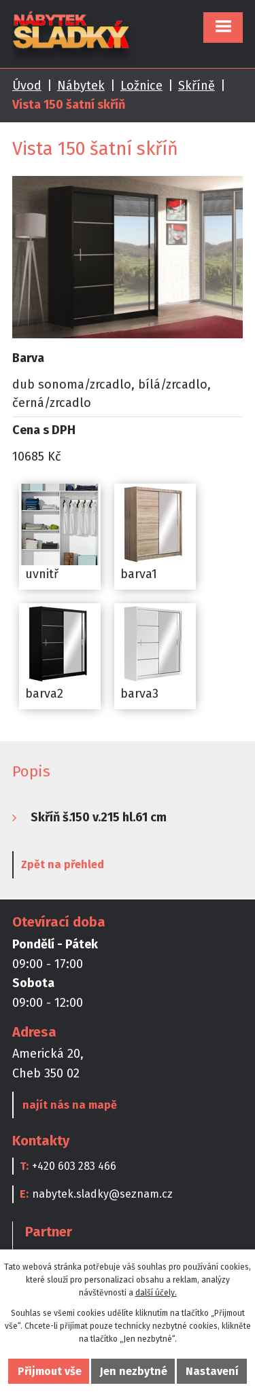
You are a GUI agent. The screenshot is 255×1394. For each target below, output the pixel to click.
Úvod (26, 85)
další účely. (156, 1293)
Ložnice (141, 85)
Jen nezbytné (133, 1371)
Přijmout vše (50, 1371)
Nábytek (81, 85)
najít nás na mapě (69, 1104)
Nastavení (212, 1371)
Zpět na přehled (62, 864)
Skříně (196, 85)
